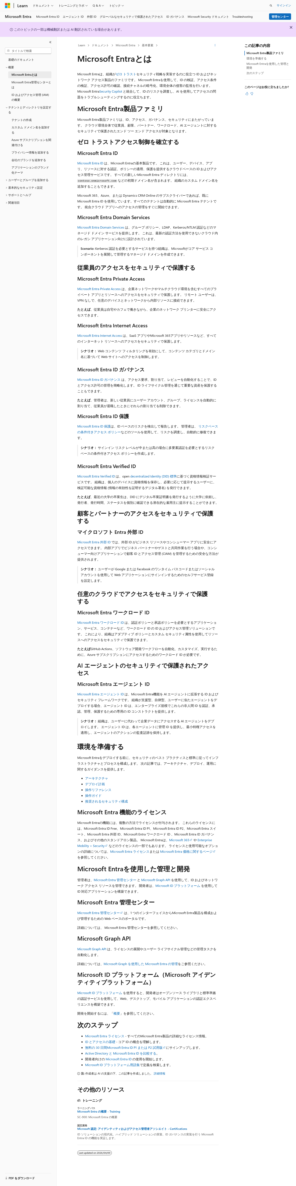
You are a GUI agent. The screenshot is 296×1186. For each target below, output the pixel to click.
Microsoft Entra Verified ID (96, 476)
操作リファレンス (98, 790)
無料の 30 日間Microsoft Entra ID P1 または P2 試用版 (124, 1047)
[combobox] (28, 51)
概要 (116, 1013)
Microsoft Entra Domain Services (100, 227)
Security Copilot (110, 91)
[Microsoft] (7, 5)
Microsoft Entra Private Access (99, 289)
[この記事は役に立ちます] (246, 93)
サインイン (284, 5)
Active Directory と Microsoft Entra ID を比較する (120, 1053)
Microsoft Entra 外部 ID (94, 542)
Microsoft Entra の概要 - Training (98, 1111)
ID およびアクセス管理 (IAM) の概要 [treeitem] (30, 97)
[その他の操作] (215, 45)
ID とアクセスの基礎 (100, 1042)
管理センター (280, 17)
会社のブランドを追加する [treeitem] (29, 160)
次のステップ (255, 73)
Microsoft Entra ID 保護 (94, 426)
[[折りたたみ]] (50, 42)
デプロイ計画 (95, 784)
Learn (81, 45)
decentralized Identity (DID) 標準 (153, 476)
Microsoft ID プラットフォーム (177, 885)
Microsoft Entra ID (90, 163)
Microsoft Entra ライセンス (129, 851)
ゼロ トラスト (126, 74)
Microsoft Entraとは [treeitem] (24, 75)
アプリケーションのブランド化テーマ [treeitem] (30, 169)
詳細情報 (159, 1073)
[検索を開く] (271, 5)
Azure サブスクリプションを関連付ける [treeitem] (31, 142)
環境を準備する (256, 58)
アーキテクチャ (96, 778)
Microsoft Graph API (155, 880)
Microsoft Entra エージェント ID (100, 694)
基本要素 (147, 45)
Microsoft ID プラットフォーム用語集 (112, 1065)
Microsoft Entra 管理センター (115, 880)
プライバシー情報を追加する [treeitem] (30, 152)
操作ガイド (93, 795)
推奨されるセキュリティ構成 (106, 801)
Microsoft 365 (179, 840)
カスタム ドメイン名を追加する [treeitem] (31, 129)
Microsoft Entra (125, 45)
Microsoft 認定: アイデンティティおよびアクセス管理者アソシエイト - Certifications (132, 1129)
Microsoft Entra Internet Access (99, 335)
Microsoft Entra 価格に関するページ (186, 851)
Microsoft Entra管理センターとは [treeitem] (31, 84)
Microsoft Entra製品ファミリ (265, 53)
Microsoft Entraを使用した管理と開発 (267, 65)
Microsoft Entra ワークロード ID (101, 622)
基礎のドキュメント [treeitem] (21, 60)
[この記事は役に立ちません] (251, 93)
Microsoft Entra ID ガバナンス (98, 379)
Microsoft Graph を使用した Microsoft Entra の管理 (141, 964)
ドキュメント (100, 45)
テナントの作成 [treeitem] (22, 120)
